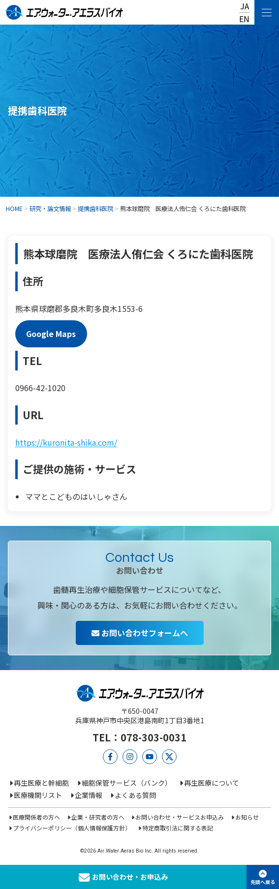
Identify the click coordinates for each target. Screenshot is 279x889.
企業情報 (88, 795)
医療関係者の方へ (36, 817)
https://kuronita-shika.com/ (66, 442)
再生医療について (211, 783)
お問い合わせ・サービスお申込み (179, 817)
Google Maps (51, 333)
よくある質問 (135, 795)
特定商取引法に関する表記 (177, 828)
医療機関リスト (38, 795)
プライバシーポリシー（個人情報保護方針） (72, 828)
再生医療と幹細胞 (41, 783)
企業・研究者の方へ (97, 817)
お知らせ (247, 817)
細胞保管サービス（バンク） (127, 783)
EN (244, 19)
